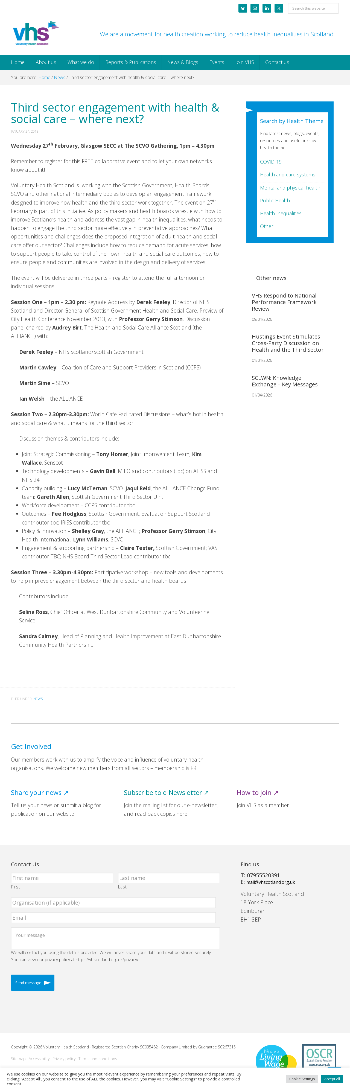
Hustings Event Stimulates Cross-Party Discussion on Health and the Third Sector (288, 343)
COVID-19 (271, 161)
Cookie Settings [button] (302, 1078)
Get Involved (31, 746)
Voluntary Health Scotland (35, 34)
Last (122, 887)
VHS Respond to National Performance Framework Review (284, 302)
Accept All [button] (332, 1078)
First (15, 887)
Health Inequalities (281, 213)
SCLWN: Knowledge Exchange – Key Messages (285, 381)
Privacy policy (63, 1058)
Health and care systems (287, 174)
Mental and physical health (290, 187)
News (38, 698)
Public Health (275, 200)
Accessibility (39, 1058)
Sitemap (18, 1058)
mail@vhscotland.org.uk (270, 882)
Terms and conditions (97, 1058)
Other (266, 226)
